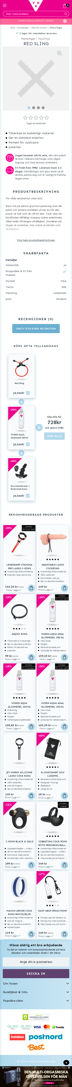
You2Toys (44, 38)
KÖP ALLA (54, 436)
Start (13, 28)
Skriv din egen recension (36, 328)
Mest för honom (39, 28)
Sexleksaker (23, 28)
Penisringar (56, 28)
